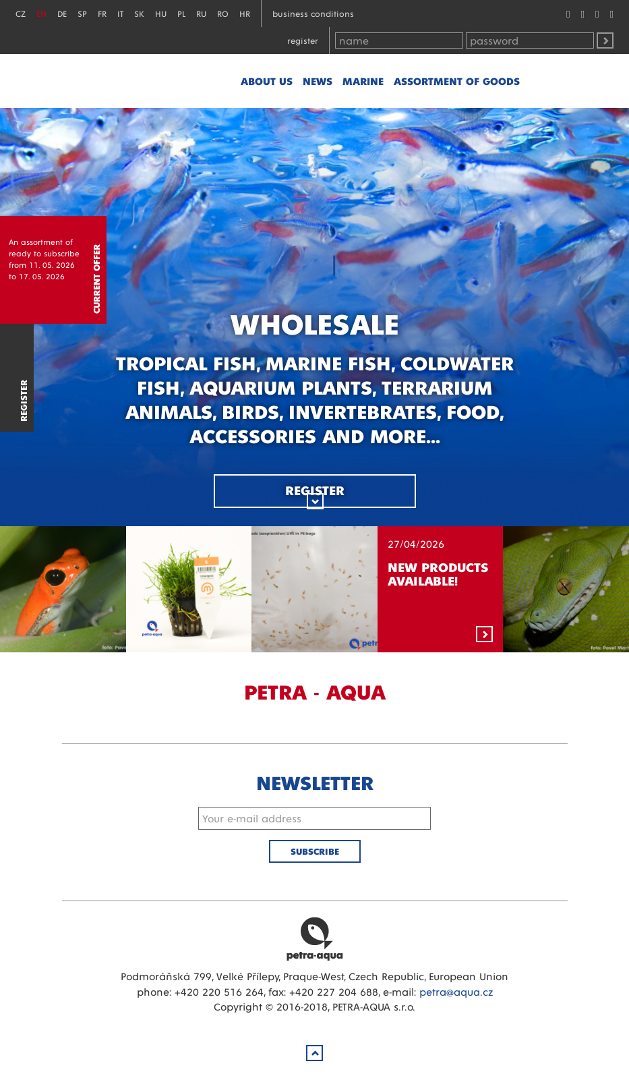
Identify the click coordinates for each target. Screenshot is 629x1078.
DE (62, 13)
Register (302, 40)
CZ (21, 13)
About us (267, 80)
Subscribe (315, 851)
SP (82, 13)
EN (41, 13)
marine (363, 80)
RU (201, 13)
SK (139, 13)
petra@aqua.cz (456, 991)
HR (244, 13)
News (317, 80)
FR (102, 13)
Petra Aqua (315, 938)
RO (223, 13)
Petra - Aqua (170, 81)
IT (120, 13)
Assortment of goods (457, 80)
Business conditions (313, 13)
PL (181, 13)
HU (161, 13)
